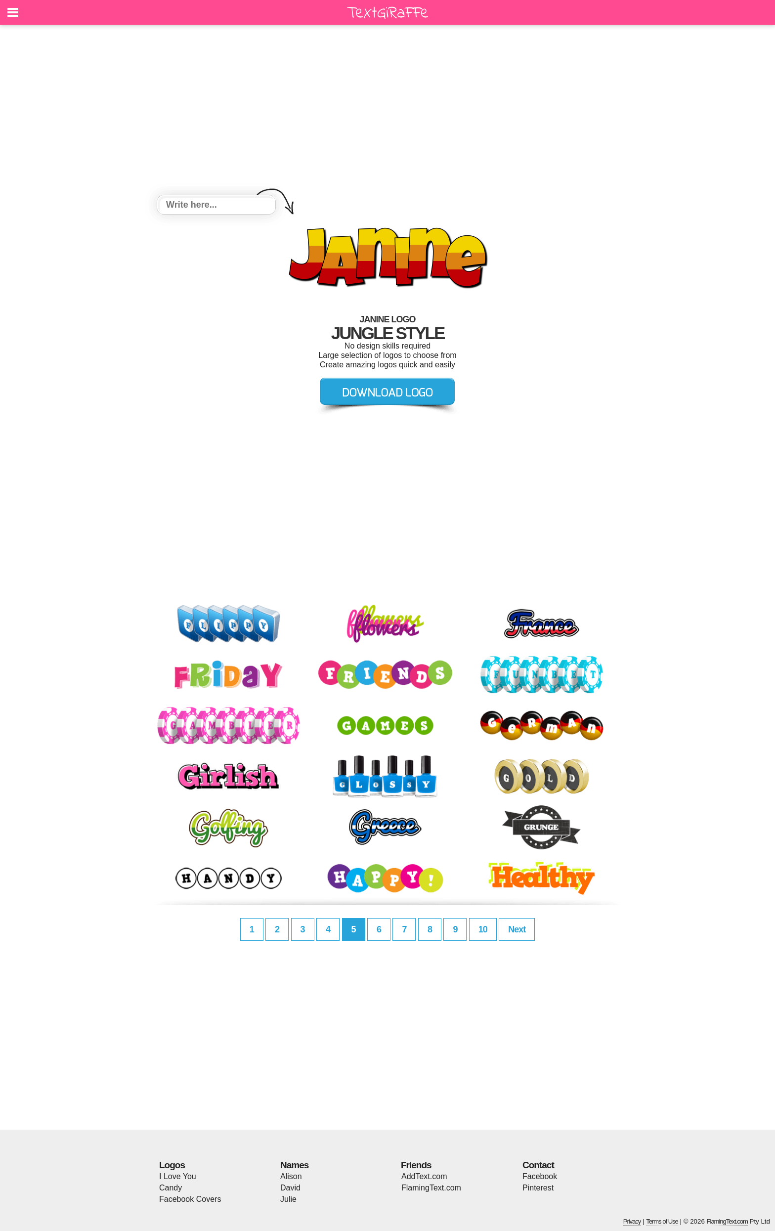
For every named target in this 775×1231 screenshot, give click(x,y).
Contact (538, 1165)
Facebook (539, 1176)
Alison (291, 1176)
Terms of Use (662, 1221)
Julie (288, 1199)
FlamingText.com (431, 1188)
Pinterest (538, 1188)
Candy (170, 1188)
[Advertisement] (387, 111)
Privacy (632, 1221)
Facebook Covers (190, 1199)
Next (516, 929)
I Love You (177, 1176)
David (290, 1188)
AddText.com (424, 1176)
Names (294, 1165)
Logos (172, 1165)
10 (482, 929)
